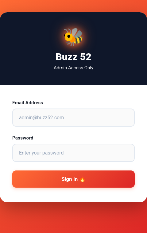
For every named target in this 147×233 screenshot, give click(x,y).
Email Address (27, 102)
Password (22, 138)
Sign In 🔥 (73, 179)
